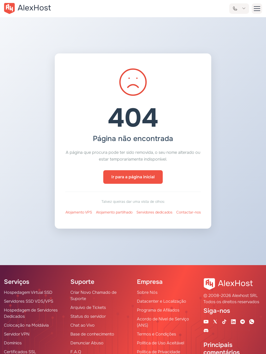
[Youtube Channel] (206, 321)
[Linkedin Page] (233, 321)
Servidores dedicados (154, 212)
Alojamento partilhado (114, 212)
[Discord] (206, 330)
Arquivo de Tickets (88, 307)
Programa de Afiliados (158, 310)
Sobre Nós (147, 292)
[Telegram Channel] (242, 321)
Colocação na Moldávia (26, 325)
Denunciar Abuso (87, 343)
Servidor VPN (16, 334)
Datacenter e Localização (161, 301)
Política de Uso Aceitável (160, 343)
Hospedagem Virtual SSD (28, 292)
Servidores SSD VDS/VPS (28, 301)
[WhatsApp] (251, 321)
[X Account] (215, 321)
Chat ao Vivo (82, 325)
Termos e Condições (156, 334)
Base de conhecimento (92, 334)
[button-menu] (257, 8)
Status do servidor (88, 316)
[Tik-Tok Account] (224, 321)
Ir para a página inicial (133, 177)
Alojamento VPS (78, 212)
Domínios (13, 343)
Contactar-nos (188, 212)
